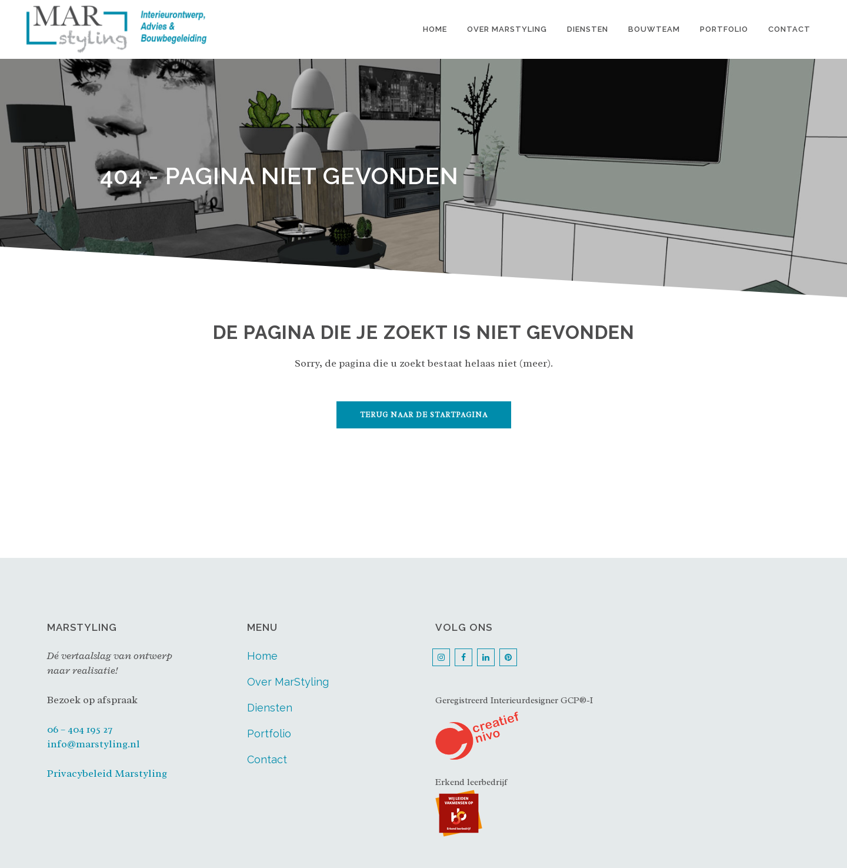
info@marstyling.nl (93, 743)
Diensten (269, 707)
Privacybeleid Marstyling (107, 773)
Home (262, 656)
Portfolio (269, 733)
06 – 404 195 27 (79, 729)
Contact (267, 759)
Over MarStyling (288, 682)
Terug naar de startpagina (424, 415)
